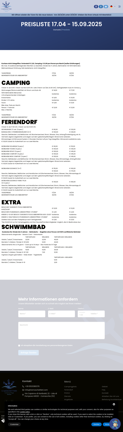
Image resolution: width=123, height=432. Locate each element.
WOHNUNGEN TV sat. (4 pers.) (12, 130)
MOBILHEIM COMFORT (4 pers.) (12, 154)
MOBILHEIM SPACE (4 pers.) (11, 152)
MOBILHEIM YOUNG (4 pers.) (11, 149)
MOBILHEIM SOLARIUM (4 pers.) (12, 146)
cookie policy (25, 412)
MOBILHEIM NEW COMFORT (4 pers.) (14, 157)
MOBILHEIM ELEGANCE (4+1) (11, 169)
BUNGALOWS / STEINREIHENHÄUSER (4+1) (16, 132)
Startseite (57, 30)
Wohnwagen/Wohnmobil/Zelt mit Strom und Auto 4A (21, 90)
